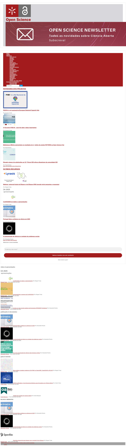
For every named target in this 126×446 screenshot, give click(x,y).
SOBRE (8, 54)
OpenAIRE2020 (13, 71)
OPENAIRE (12, 77)
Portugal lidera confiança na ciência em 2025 (16, 219)
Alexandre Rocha (5, 309)
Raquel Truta (4, 282)
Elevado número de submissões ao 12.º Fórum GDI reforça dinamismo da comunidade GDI (30, 162)
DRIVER (11, 79)
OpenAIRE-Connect (14, 70)
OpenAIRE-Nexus (14, 63)
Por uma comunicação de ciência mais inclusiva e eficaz (26, 352)
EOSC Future (13, 62)
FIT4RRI (11, 68)
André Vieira (4, 384)
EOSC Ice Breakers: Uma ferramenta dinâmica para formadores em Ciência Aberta (33, 383)
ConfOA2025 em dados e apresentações (15, 201)
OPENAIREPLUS (13, 75)
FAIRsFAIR (12, 66)
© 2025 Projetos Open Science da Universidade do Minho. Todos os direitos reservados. (17, 442)
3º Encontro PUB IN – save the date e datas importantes (19, 127)
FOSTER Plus (13, 69)
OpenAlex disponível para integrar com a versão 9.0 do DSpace (28, 440)
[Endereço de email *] (63, 249)
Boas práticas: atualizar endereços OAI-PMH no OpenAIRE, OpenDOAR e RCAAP (33, 370)
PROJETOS (9, 55)
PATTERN (12, 59)
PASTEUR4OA (13, 74)
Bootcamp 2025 (13, 83)
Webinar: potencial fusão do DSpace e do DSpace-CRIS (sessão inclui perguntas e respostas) (31, 184)
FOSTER (12, 72)
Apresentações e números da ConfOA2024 (23, 294)
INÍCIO (7, 53)
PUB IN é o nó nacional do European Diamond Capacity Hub (21, 110)
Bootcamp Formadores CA (12, 81)
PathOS (11, 60)
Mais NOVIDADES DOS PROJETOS (12, 166)
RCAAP (11, 61)
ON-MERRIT (12, 64)
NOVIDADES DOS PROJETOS (14, 89)
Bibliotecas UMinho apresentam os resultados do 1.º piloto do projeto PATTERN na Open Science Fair (33, 145)
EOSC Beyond (13, 57)
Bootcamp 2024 (13, 84)
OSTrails (12, 58)
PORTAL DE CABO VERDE (16, 80)
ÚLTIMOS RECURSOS (11, 169)
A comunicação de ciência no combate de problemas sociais (21, 236)
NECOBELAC (13, 78)
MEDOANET (12, 76)
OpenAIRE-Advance (14, 67)
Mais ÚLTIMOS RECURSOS (10, 240)
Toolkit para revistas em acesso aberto (22, 395)
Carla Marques (4, 397)
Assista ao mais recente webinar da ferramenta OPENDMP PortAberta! (30, 308)
